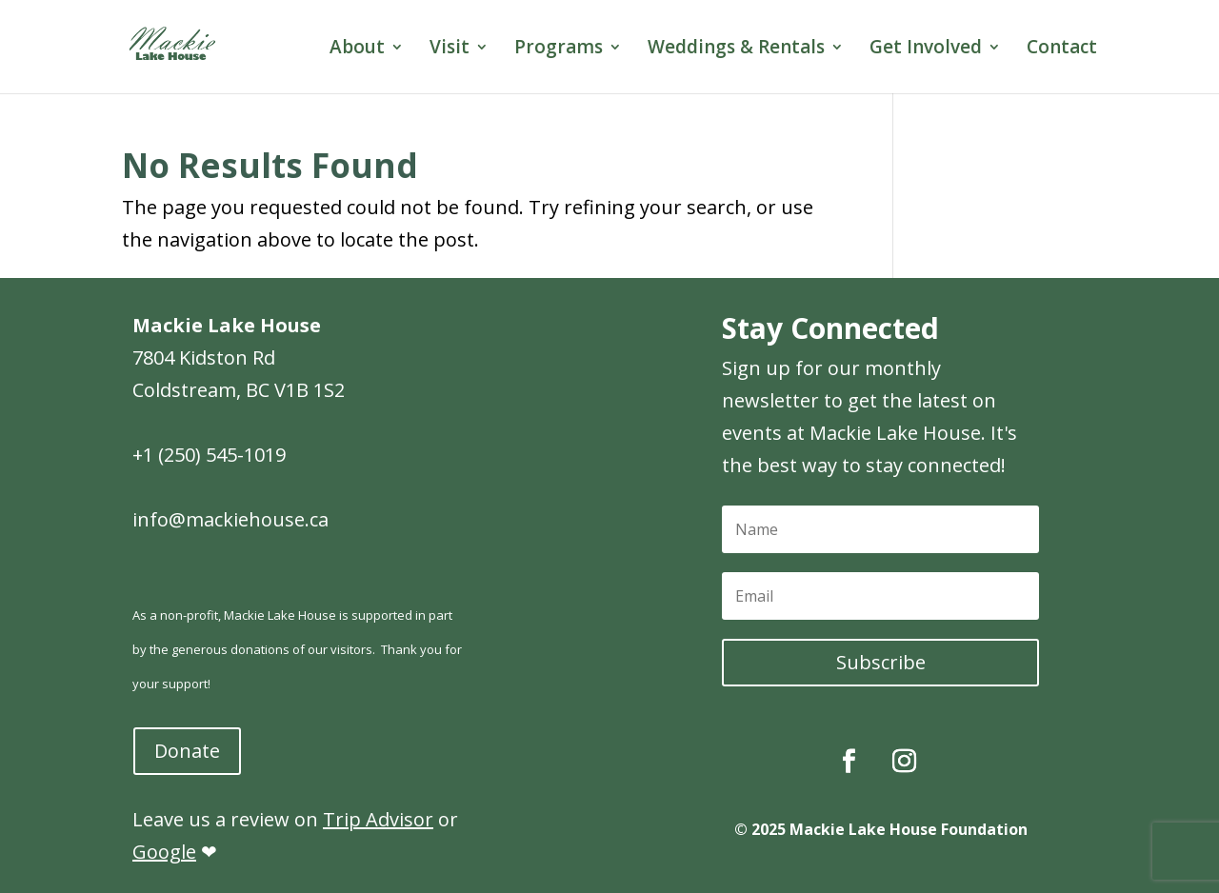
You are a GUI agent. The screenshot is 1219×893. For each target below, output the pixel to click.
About (357, 49)
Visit (450, 49)
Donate (187, 751)
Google (164, 851)
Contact (1062, 49)
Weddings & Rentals (736, 49)
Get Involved (925, 49)
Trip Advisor (378, 819)
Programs (558, 49)
